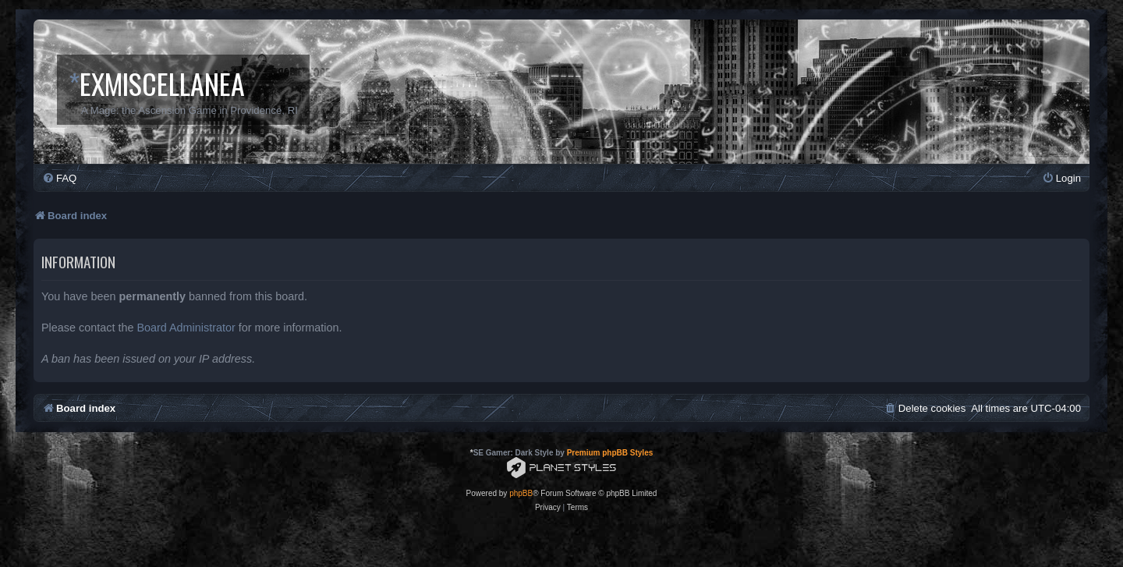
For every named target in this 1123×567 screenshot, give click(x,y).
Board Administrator (185, 327)
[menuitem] (59, 178)
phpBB (521, 493)
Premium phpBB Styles (610, 452)
